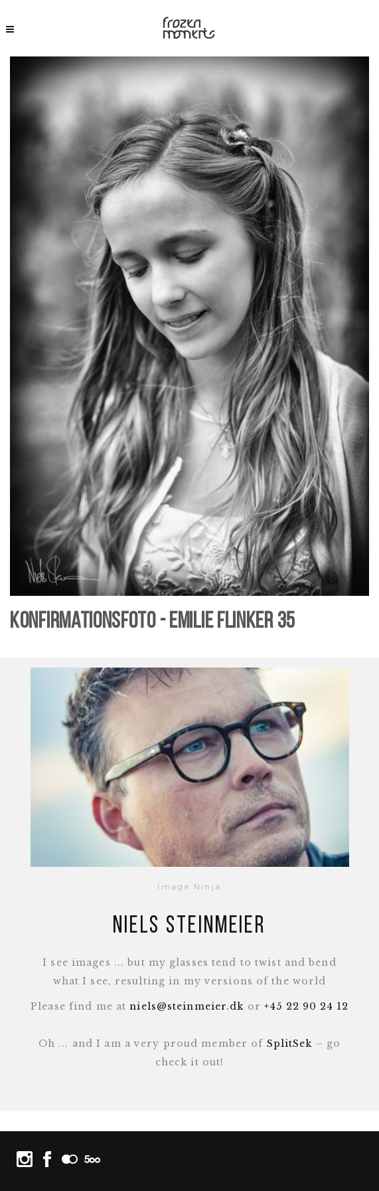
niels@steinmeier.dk (186, 1006)
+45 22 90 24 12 (306, 1006)
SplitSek (290, 1044)
